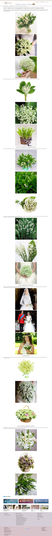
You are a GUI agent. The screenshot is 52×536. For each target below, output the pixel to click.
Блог (33, 4)
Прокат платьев (24, 4)
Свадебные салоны (18, 4)
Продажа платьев (29, 4)
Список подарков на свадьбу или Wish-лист (20, 523)
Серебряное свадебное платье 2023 (19, 524)
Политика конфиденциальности (45, 530)
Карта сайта (38, 519)
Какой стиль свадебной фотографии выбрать (20, 521)
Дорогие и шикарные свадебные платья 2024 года (21, 520)
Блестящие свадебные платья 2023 (19, 522)
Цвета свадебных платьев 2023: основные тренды (21, 519)
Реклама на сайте (44, 527)
